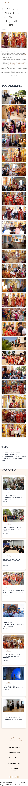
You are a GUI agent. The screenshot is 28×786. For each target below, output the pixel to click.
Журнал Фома (14, 763)
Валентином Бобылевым (18, 63)
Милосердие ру (14, 753)
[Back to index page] (7, 4)
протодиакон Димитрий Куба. (8, 64)
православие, (20, 456)
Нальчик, (5, 454)
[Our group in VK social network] (10, 777)
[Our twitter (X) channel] (13, 777)
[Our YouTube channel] (16, 777)
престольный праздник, (11, 453)
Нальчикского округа (20, 62)
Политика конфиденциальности (13, 783)
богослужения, (7, 456)
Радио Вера (14, 758)
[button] (14, 97)
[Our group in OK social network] (18, 777)
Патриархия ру (14, 747)
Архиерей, (14, 454)
